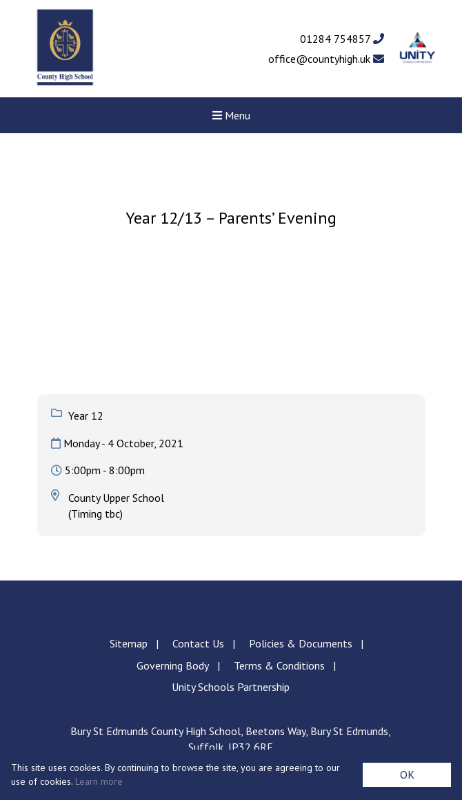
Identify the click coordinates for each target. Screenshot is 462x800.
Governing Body (173, 665)
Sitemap (129, 643)
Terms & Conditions (279, 665)
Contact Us (198, 643)
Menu (231, 115)
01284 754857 (342, 38)
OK (407, 774)
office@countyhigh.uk (326, 58)
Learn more (99, 781)
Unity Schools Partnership (231, 687)
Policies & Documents (300, 643)
